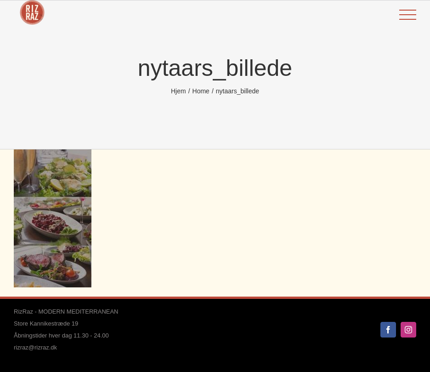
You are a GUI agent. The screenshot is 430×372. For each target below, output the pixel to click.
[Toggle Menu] (408, 15)
